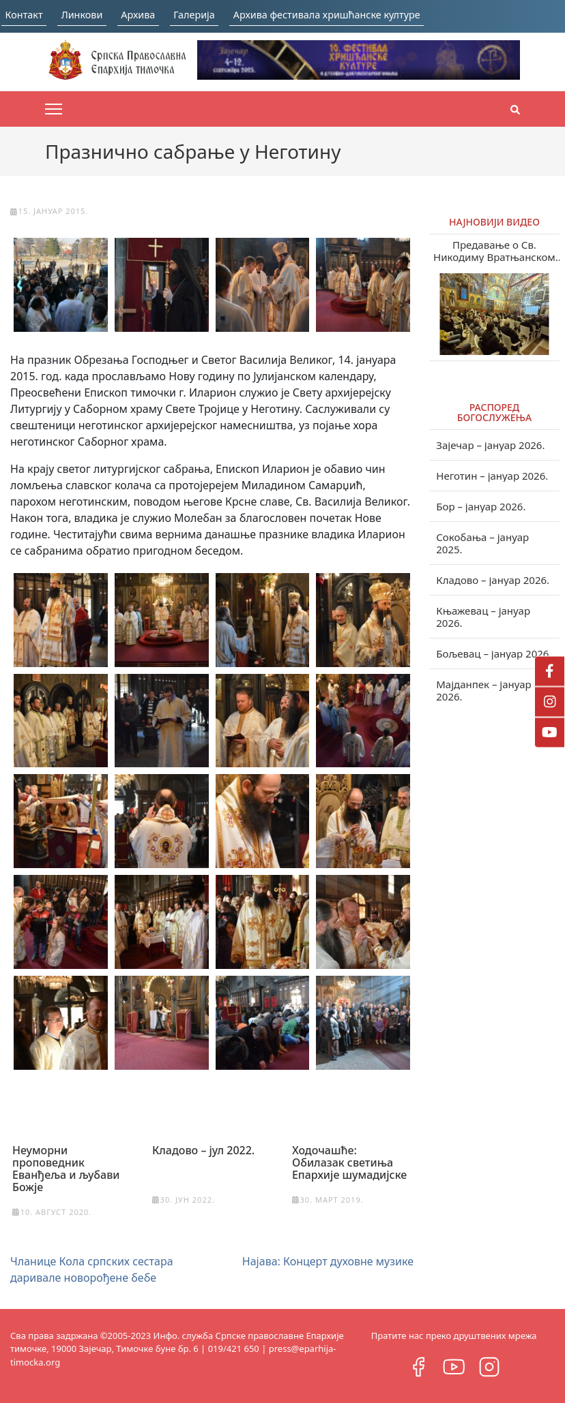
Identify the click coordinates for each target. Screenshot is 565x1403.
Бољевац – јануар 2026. (493, 653)
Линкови (91, 14)
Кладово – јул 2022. (203, 1149)
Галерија (219, 14)
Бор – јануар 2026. (480, 506)
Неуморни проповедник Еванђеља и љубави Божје (66, 1167)
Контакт (25, 14)
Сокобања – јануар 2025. (482, 543)
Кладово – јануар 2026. (492, 580)
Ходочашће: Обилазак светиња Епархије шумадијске (349, 1161)
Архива (155, 14)
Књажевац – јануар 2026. (483, 616)
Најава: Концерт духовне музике (328, 1260)
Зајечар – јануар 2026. (490, 445)
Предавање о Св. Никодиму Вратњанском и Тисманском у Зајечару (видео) (494, 250)
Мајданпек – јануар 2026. (483, 690)
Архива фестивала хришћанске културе (367, 14)
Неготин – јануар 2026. (492, 475)
